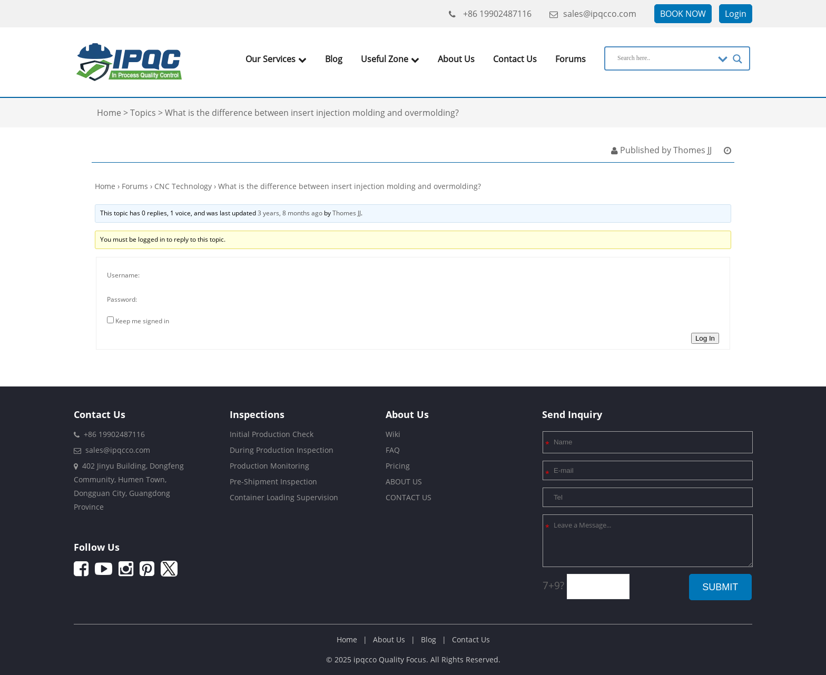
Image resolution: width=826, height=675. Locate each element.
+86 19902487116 (490, 13)
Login (735, 13)
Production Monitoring (269, 466)
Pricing (398, 466)
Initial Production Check (271, 434)
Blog (333, 59)
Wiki (393, 434)
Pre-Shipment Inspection (273, 482)
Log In (705, 338)
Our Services (276, 59)
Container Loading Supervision (284, 497)
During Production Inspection (281, 450)
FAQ (393, 450)
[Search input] (665, 58)
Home (105, 186)
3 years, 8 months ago (290, 213)
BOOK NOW (683, 13)
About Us (456, 59)
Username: (123, 275)
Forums (570, 59)
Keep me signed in (142, 320)
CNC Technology (183, 186)
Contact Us (515, 59)
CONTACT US (408, 497)
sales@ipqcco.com (592, 13)
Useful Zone (390, 59)
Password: (122, 299)
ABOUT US (404, 482)
